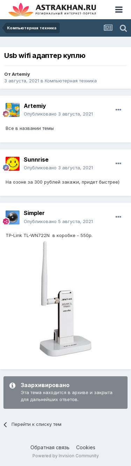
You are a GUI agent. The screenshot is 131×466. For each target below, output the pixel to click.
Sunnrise (36, 159)
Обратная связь (50, 447)
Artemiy (21, 74)
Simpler (34, 212)
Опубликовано (58, 114)
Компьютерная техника (71, 80)
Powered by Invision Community (65, 455)
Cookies (85, 447)
